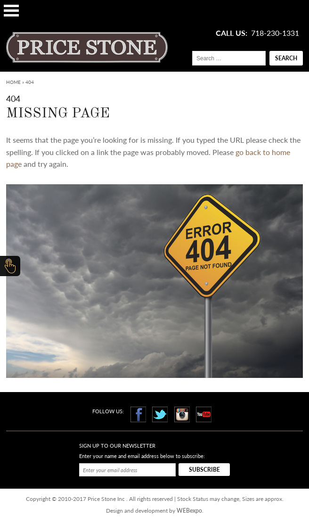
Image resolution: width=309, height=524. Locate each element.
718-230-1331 (275, 33)
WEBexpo (189, 510)
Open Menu (11, 10)
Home (13, 82)
